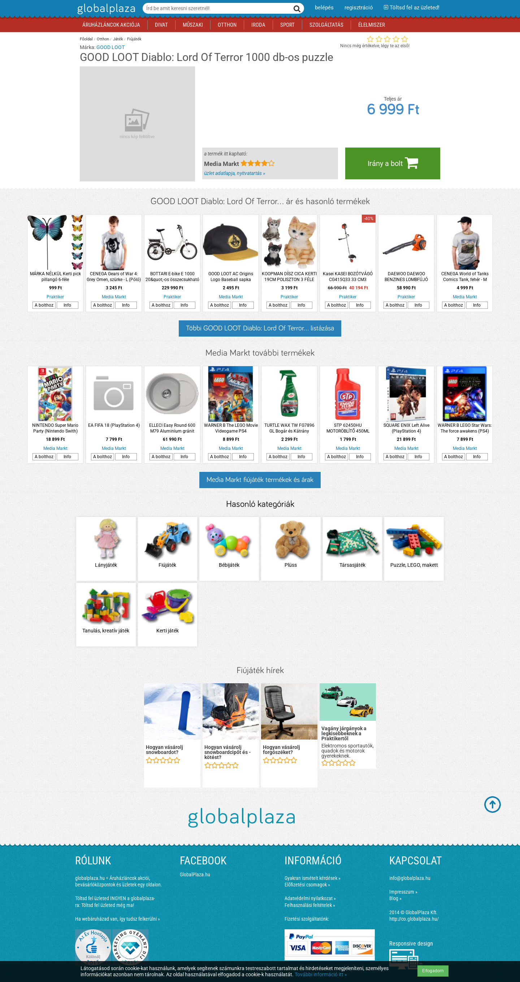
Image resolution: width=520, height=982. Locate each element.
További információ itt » (321, 974)
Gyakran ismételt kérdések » (313, 878)
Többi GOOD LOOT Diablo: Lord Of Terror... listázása (260, 328)
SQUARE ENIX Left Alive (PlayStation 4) (406, 428)
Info (67, 305)
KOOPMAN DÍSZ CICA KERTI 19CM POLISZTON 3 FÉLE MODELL (289, 276)
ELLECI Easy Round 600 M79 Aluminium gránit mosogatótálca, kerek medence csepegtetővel (172, 428)
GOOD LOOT (110, 47)
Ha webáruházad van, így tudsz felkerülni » (117, 919)
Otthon (103, 39)
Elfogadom (433, 970)
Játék (118, 39)
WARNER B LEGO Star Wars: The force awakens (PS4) (465, 428)
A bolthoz (44, 305)
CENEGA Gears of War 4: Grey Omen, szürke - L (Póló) (114, 276)
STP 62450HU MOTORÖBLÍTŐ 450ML (347, 428)
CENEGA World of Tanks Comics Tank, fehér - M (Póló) (465, 276)
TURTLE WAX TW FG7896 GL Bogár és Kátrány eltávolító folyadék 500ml (289, 428)
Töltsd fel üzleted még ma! (107, 905)
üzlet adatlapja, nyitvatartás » (234, 173)
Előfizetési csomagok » (307, 884)
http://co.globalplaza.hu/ (414, 919)
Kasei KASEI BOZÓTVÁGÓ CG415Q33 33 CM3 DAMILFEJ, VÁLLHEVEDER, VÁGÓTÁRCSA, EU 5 (348, 276)
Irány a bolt (393, 162)
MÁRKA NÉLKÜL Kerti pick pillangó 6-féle (55, 276)
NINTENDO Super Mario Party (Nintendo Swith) (55, 428)
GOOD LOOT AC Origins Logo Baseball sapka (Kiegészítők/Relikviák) (230, 276)
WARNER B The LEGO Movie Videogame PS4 (231, 428)
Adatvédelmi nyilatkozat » (310, 898)
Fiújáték (134, 39)
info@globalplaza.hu (409, 878)
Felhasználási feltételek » (310, 905)
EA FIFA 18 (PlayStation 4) (114, 425)
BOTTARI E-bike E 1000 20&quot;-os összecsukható (172, 276)
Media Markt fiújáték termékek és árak (260, 479)
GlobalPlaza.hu (195, 874)
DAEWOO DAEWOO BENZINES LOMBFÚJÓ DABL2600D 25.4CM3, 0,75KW (406, 276)
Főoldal (86, 39)
